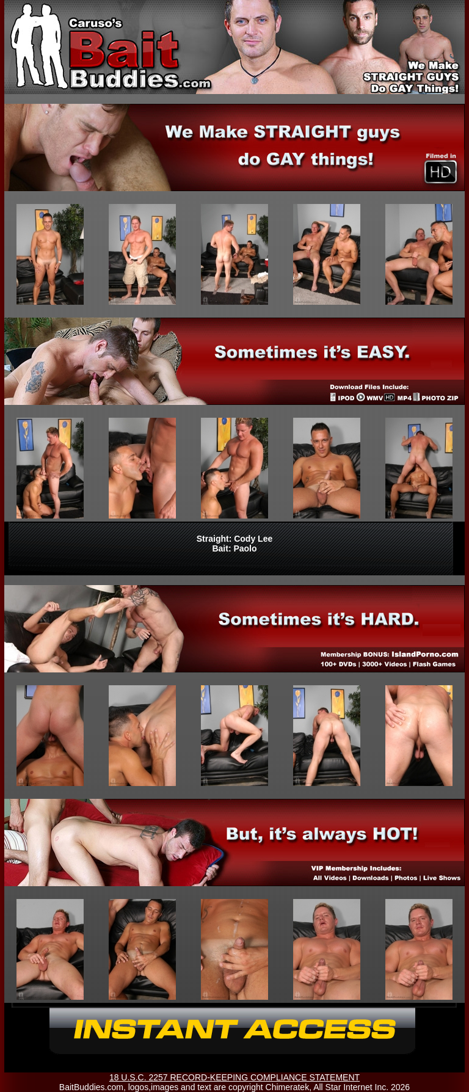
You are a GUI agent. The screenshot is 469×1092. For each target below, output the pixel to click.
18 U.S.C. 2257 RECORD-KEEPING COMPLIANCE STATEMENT (234, 1077)
